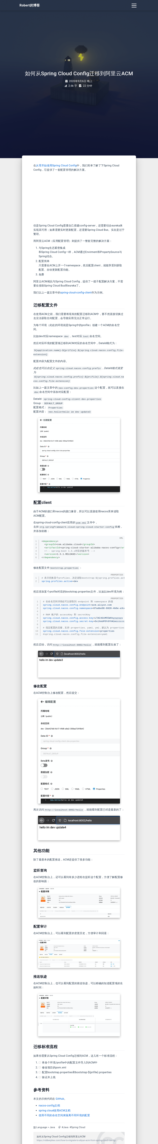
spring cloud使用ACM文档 (54, 1110)
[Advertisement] (79, 198)
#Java (65, 1127)
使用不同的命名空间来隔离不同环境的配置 (64, 1115)
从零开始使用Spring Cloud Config (56, 165)
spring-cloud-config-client (76, 292)
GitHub (60, 1098)
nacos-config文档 (49, 1105)
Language (41, 1127)
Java (52, 1127)
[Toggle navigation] (134, 5)
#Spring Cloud (77, 1127)
